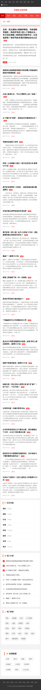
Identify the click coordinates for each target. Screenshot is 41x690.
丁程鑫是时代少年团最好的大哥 (15, 320)
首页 (2, 2)
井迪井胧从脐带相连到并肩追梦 (15, 211)
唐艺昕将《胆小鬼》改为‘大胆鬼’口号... (19, 594)
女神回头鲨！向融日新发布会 (14, 408)
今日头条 (26, 670)
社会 (13, 2)
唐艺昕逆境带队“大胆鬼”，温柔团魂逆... (19, 584)
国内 (6, 2)
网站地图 (30, 686)
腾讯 (30, 659)
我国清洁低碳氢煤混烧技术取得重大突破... (20, 561)
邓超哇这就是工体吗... (13, 575)
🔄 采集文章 (4, 4)
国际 (10, 2)
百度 (7, 659)
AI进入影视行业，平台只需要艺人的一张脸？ (20, 94)
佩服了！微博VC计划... (13, 598)
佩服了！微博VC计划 (11, 256)
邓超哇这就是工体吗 (10, 142)
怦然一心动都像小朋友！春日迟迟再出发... (20, 580)
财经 (25, 2)
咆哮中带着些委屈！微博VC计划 (15, 363)
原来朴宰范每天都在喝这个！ (14, 299)
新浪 (15, 659)
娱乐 (32, 2)
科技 (21, 2)
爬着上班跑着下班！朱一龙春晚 (15, 277)
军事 (17, 2)
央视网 (8, 670)
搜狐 (22, 659)
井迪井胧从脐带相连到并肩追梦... (17, 589)
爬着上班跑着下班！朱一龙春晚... (17, 603)
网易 (16, 670)
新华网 (26, 664)
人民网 (17, 664)
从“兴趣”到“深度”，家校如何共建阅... (18, 570)
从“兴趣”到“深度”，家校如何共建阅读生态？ (20, 118)
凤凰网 (8, 664)
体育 (28, 2)
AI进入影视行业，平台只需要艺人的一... (19, 566)
